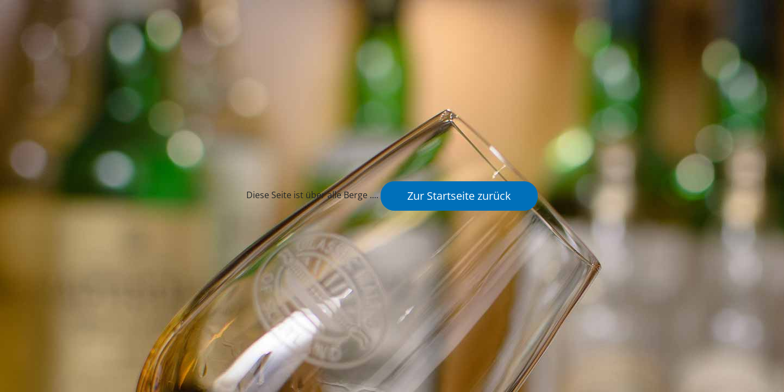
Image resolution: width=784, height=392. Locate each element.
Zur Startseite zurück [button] (459, 195)
